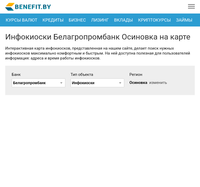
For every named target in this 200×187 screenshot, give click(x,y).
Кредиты (53, 20)
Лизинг (100, 20)
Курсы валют (21, 20)
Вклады (123, 20)
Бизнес (77, 20)
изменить (158, 82)
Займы (184, 20)
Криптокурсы (154, 20)
